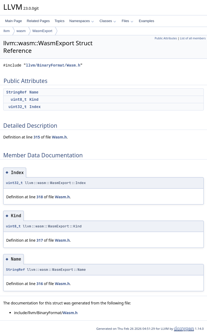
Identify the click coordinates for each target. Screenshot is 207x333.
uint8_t (19, 99)
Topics (59, 21)
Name (34, 92)
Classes (107, 21)
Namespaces (81, 21)
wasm (21, 31)
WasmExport (42, 31)
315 (36, 137)
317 (39, 240)
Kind (34, 99)
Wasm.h (59, 137)
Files (127, 21)
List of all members (193, 38)
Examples (146, 21)
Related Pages (38, 21)
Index (35, 106)
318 (39, 196)
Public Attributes (166, 38)
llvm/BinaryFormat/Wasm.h (53, 65)
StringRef (16, 92)
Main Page (13, 21)
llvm (7, 31)
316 (39, 283)
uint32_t (17, 106)
